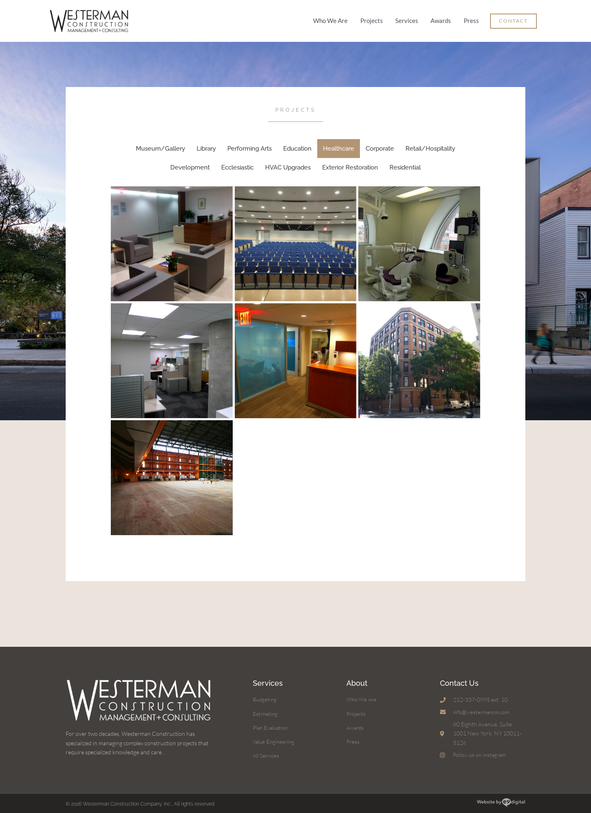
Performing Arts (249, 145)
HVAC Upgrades (288, 164)
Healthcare (338, 145)
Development (190, 164)
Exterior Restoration (350, 164)
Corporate (380, 145)
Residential (405, 164)
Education (297, 145)
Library (206, 145)
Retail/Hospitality (430, 145)
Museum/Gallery (160, 145)
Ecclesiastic (237, 164)
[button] (513, 19)
